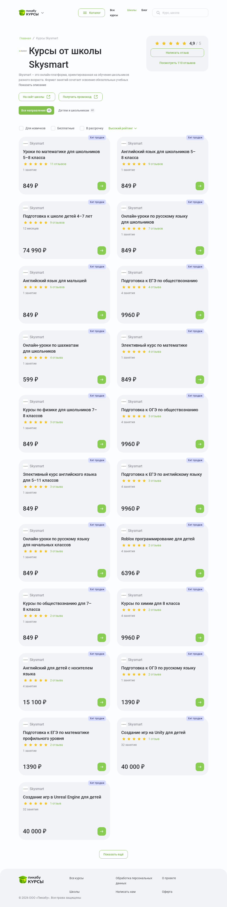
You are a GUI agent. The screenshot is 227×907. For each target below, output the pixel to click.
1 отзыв (153, 739)
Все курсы (114, 12)
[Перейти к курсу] (101, 186)
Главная (25, 38)
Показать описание (32, 85)
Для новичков (35, 128)
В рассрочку (94, 128)
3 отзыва (56, 422)
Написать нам (125, 891)
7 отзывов (155, 228)
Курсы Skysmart (47, 38)
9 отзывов (155, 164)
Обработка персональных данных (134, 880)
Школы (131, 10)
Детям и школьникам (76, 110)
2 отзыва (154, 545)
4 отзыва (154, 287)
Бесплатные (65, 128)
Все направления (36, 110)
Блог (144, 10)
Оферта (167, 891)
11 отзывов (58, 164)
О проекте (169, 878)
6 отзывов (57, 287)
